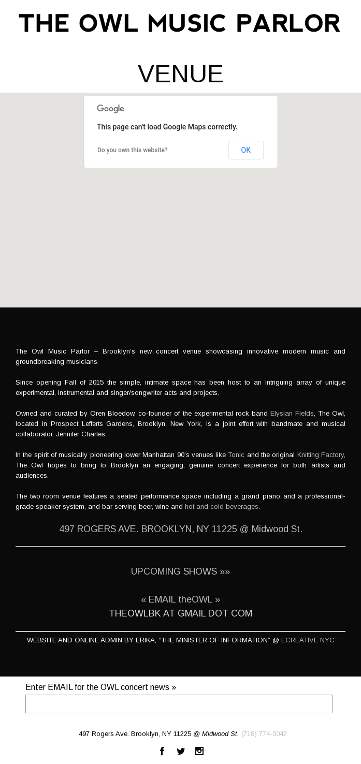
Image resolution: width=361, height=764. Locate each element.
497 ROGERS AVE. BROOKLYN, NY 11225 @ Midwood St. (180, 529)
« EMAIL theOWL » (180, 599)
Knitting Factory (320, 455)
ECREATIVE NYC (308, 640)
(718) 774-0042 (264, 734)
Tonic (236, 455)
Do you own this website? (132, 150)
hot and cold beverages (221, 506)
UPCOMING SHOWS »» (180, 571)
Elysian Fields (292, 413)
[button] (180, 190)
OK (246, 150)
